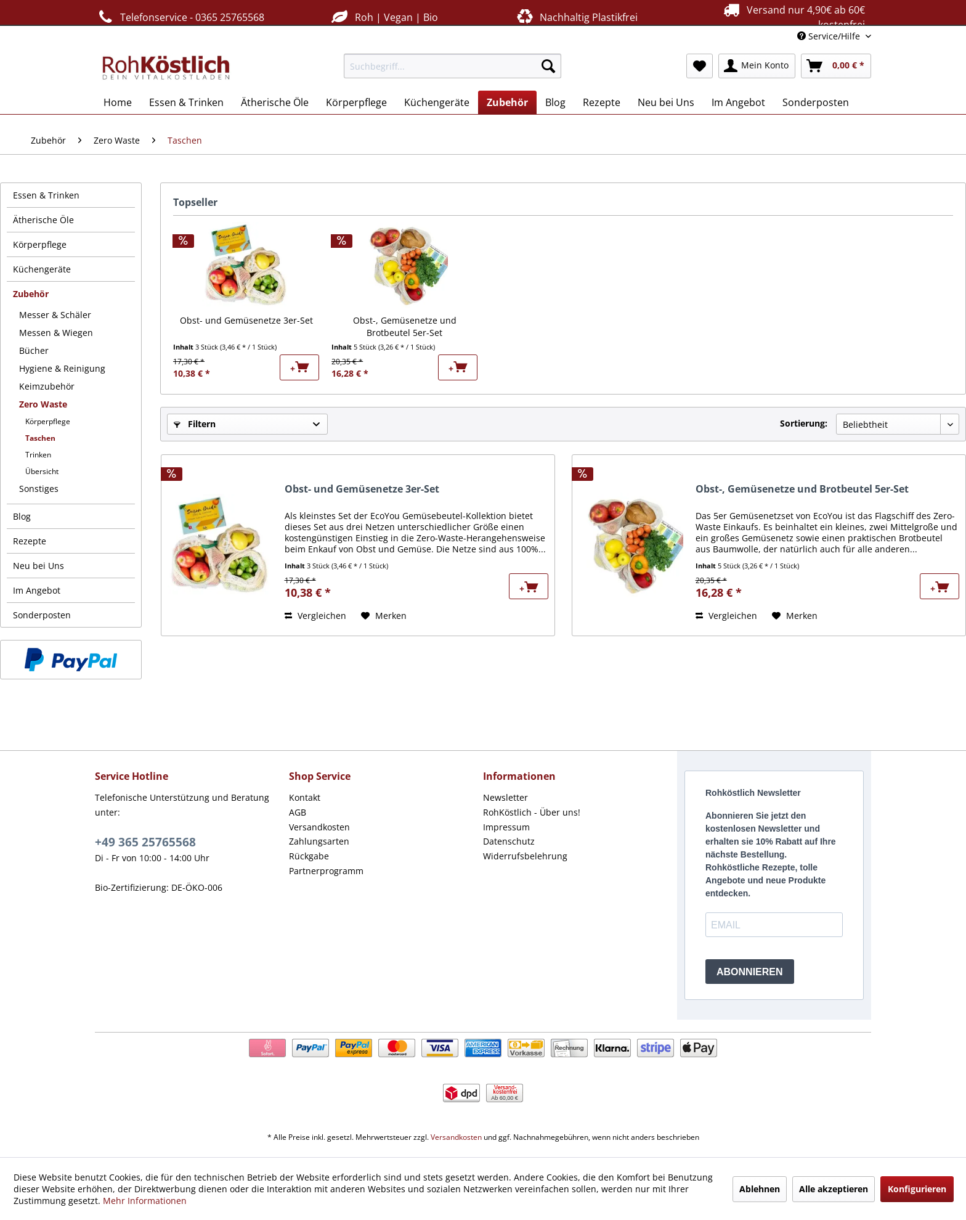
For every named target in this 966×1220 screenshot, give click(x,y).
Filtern (195, 424)
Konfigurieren (917, 1189)
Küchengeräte (42, 269)
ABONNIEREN (749, 972)
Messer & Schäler (55, 315)
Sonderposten (42, 615)
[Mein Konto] (756, 66)
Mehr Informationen (145, 1200)
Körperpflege (40, 244)
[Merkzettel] (699, 66)
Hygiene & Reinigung (62, 368)
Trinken (38, 454)
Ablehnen (759, 1189)
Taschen (40, 438)
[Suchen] (548, 66)
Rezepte (29, 541)
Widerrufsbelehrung (525, 856)
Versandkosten (319, 827)
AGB (297, 812)
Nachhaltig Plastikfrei (576, 17)
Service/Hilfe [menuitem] (829, 36)
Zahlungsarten (319, 841)
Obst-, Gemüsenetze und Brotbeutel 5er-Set (405, 326)
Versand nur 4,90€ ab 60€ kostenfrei (792, 16)
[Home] (117, 102)
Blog (22, 516)
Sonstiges (39, 488)
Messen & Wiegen (56, 332)
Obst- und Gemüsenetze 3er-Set (246, 320)
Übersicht (42, 471)
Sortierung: (803, 423)
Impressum (506, 827)
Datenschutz (509, 841)
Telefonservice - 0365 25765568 (179, 17)
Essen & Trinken (46, 195)
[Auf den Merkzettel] (384, 615)
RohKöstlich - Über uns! (531, 812)
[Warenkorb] (836, 66)
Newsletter (505, 797)
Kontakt (304, 797)
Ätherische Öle (43, 220)
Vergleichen (315, 615)
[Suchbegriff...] (452, 66)
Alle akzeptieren (833, 1189)
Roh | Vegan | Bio (383, 17)
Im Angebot (36, 590)
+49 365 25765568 (145, 842)
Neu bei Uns (38, 565)
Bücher (34, 350)
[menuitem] (452, 66)
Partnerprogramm (326, 871)
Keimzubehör (47, 386)
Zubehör (31, 294)
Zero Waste (43, 404)
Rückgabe (309, 856)
